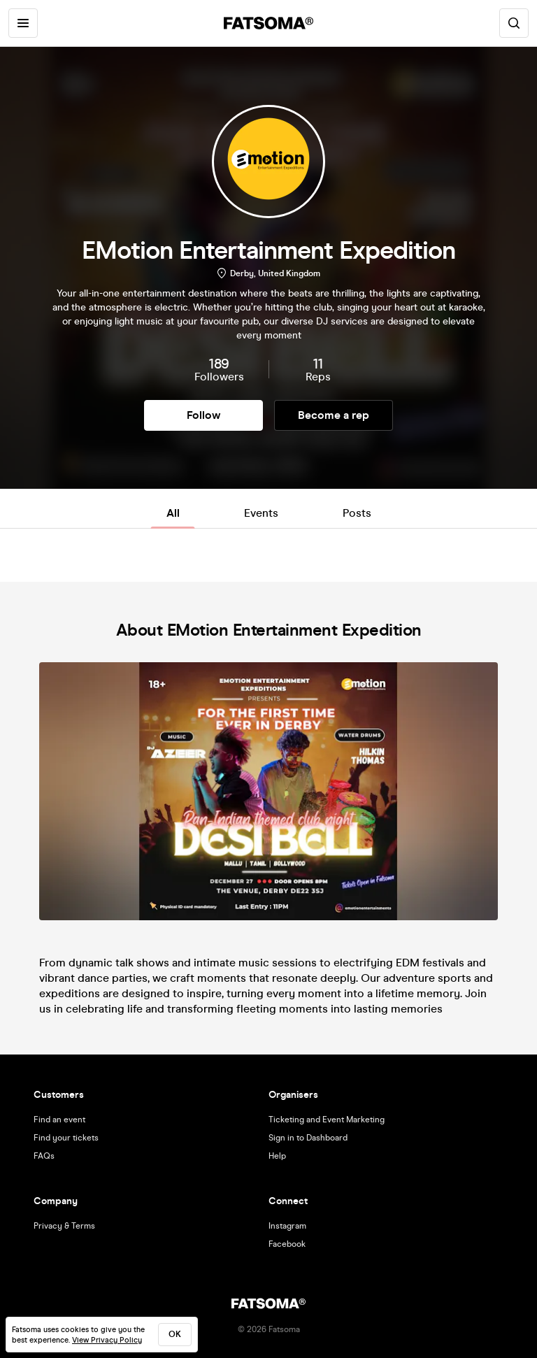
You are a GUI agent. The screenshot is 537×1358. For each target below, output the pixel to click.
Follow (203, 415)
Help (277, 1156)
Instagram (287, 1226)
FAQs (44, 1156)
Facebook (287, 1244)
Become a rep (333, 415)
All (173, 513)
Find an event (59, 1119)
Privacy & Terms (64, 1226)
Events (261, 513)
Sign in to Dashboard (308, 1138)
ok (175, 1334)
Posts (357, 513)
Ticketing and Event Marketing (326, 1119)
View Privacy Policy (107, 1340)
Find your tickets (66, 1138)
